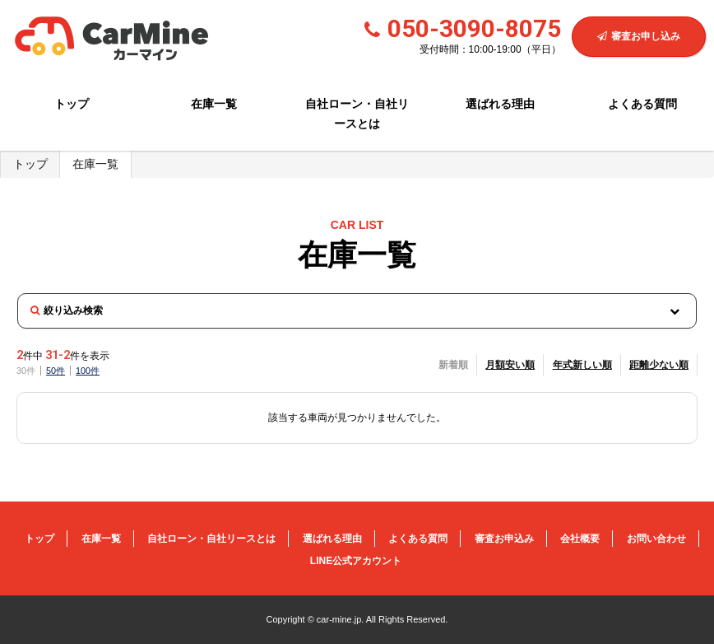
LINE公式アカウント (355, 561)
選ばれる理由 (500, 103)
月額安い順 (510, 365)
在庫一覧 (214, 103)
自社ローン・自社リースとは (357, 113)
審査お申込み (504, 538)
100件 (88, 371)
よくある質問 (642, 103)
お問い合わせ (656, 538)
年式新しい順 (582, 365)
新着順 (453, 365)
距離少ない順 (658, 365)
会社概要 (580, 538)
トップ (71, 103)
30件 (25, 371)
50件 (55, 371)
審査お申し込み (638, 36)
